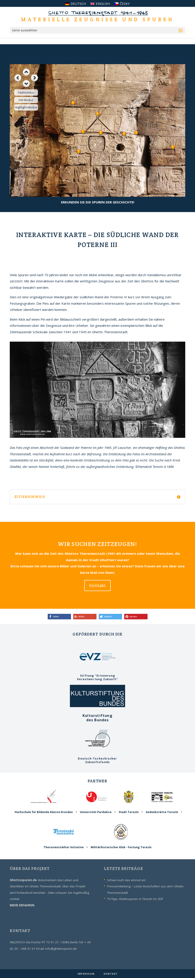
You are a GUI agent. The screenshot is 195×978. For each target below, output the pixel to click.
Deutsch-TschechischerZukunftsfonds (97, 758)
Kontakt (97, 585)
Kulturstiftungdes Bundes (97, 715)
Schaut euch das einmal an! (126, 880)
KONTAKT (111, 973)
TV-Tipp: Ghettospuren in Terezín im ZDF (135, 899)
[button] (59, 616)
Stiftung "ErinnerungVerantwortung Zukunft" (97, 675)
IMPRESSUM (86, 973)
